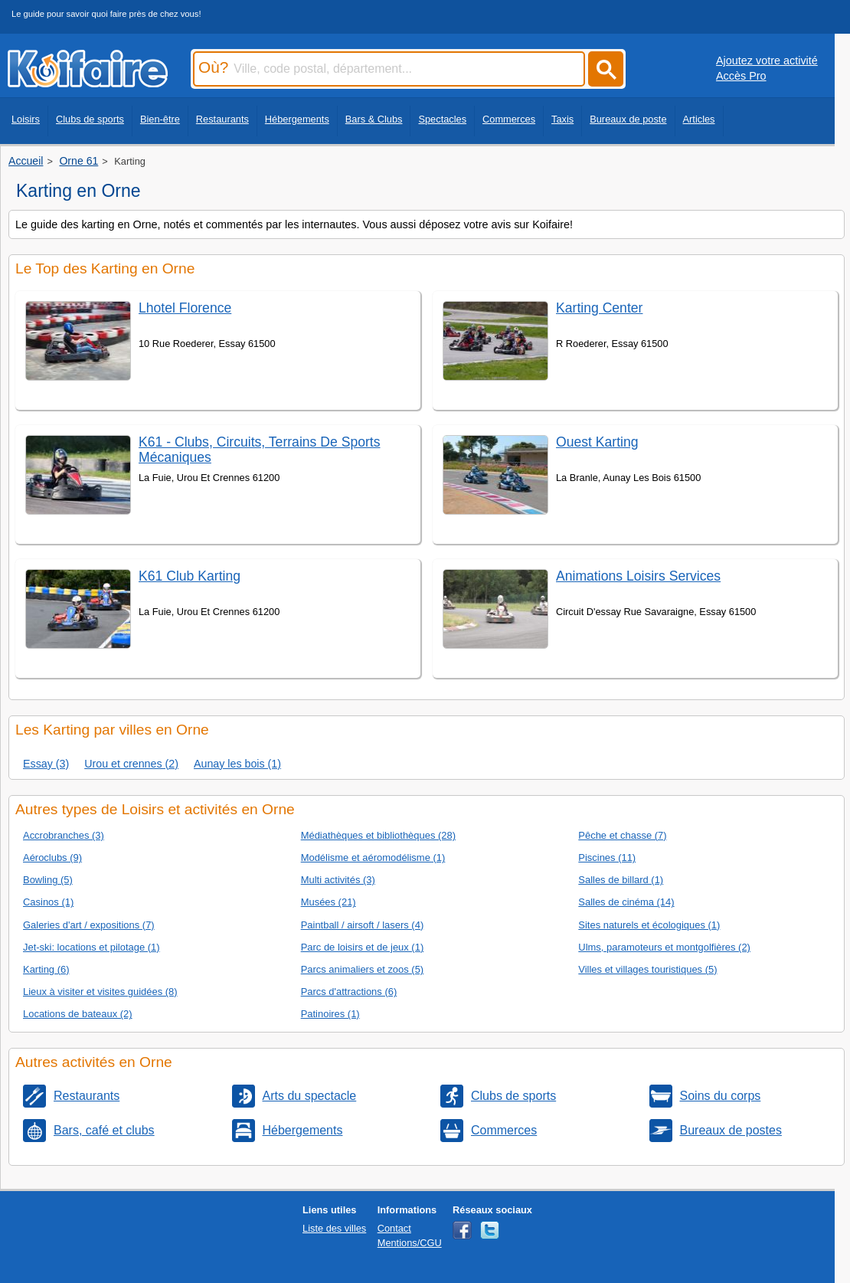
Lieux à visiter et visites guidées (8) (100, 991)
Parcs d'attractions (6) (349, 991)
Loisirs (25, 119)
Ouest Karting (597, 442)
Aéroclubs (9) (52, 857)
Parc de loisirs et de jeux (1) (362, 947)
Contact (394, 1228)
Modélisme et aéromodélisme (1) (373, 857)
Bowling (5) (48, 879)
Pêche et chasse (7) (622, 835)
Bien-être (160, 119)
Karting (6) (46, 969)
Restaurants (222, 119)
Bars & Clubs (374, 119)
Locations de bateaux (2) (77, 1014)
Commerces (508, 119)
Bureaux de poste (628, 119)
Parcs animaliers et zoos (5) (362, 969)
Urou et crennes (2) (131, 764)
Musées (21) (328, 902)
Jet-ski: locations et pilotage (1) (91, 947)
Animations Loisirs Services (638, 576)
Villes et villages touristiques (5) (647, 969)
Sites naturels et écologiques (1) (649, 925)
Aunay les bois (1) (237, 764)
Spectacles (442, 119)
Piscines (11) (607, 857)
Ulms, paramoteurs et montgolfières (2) (664, 947)
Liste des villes (334, 1228)
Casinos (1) (48, 902)
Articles (699, 119)
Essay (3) (46, 764)
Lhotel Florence (185, 308)
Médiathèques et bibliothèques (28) (378, 835)
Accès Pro (741, 76)
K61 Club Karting (189, 576)
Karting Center (599, 308)
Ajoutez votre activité (767, 60)
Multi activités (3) (338, 879)
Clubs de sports (90, 119)
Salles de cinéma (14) (626, 902)
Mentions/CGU (410, 1243)
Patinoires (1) (330, 1014)
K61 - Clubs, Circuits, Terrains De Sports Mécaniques (260, 449)
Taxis (562, 119)
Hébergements (297, 119)
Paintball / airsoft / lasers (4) (362, 925)
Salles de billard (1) (620, 879)
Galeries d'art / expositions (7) (89, 925)
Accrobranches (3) (63, 835)
